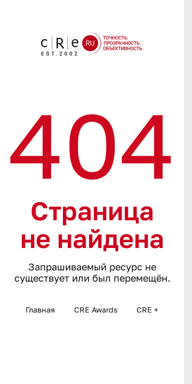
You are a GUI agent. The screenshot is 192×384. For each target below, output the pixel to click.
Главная (40, 309)
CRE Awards (95, 309)
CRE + (147, 309)
